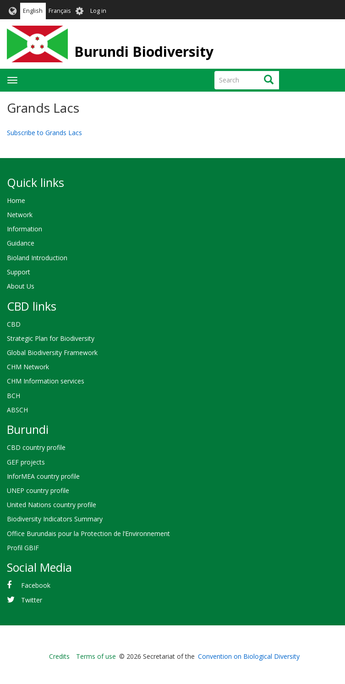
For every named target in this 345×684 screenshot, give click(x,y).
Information (24, 228)
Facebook (35, 585)
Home (16, 200)
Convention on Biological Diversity (249, 656)
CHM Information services (45, 381)
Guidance (20, 243)
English (33, 11)
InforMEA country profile (43, 476)
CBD (14, 324)
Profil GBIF (23, 547)
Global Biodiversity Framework (52, 352)
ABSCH (17, 409)
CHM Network (28, 366)
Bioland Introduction (37, 257)
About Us (20, 286)
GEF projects (26, 462)
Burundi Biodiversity (144, 51)
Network (20, 214)
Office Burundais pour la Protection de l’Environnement (88, 533)
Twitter (31, 600)
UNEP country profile (38, 490)
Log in (98, 11)
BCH (13, 395)
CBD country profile (36, 447)
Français (60, 11)
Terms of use (96, 656)
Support (18, 272)
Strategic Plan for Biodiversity (50, 338)
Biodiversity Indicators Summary (55, 518)
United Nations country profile (51, 504)
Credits (59, 656)
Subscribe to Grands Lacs (44, 132)
